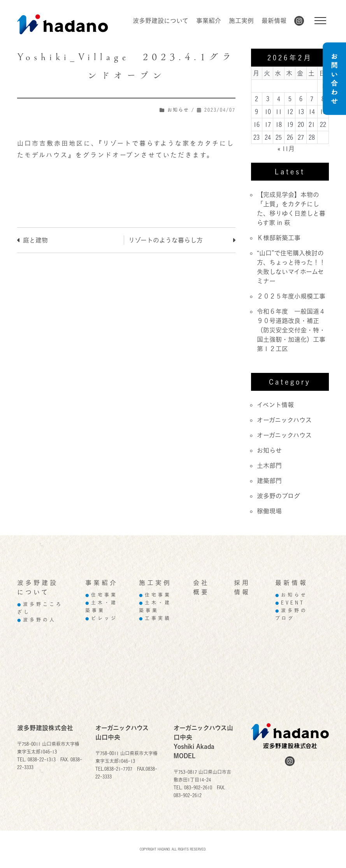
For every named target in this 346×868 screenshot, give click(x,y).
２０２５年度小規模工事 (291, 296)
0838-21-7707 (118, 769)
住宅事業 (101, 595)
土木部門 (269, 465)
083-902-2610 (198, 788)
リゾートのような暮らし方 (165, 240)
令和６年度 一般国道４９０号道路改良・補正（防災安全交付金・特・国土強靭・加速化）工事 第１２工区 (294, 330)
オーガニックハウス (284, 420)
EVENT (290, 603)
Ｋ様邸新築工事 (278, 238)
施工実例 (241, 21)
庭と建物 (35, 240)
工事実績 (155, 618)
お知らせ (178, 110)
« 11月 (286, 149)
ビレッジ (101, 618)
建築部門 (269, 481)
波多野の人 (36, 620)
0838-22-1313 (42, 760)
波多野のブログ (278, 496)
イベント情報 (275, 405)
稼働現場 (269, 511)
